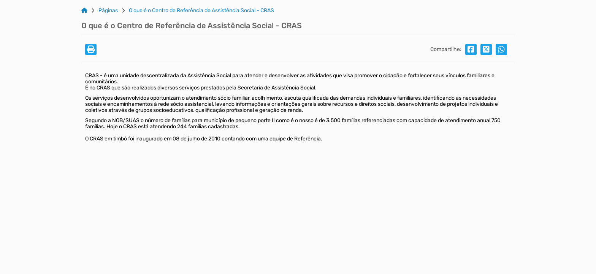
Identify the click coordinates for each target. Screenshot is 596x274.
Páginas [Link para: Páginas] (108, 11)
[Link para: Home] (84, 11)
